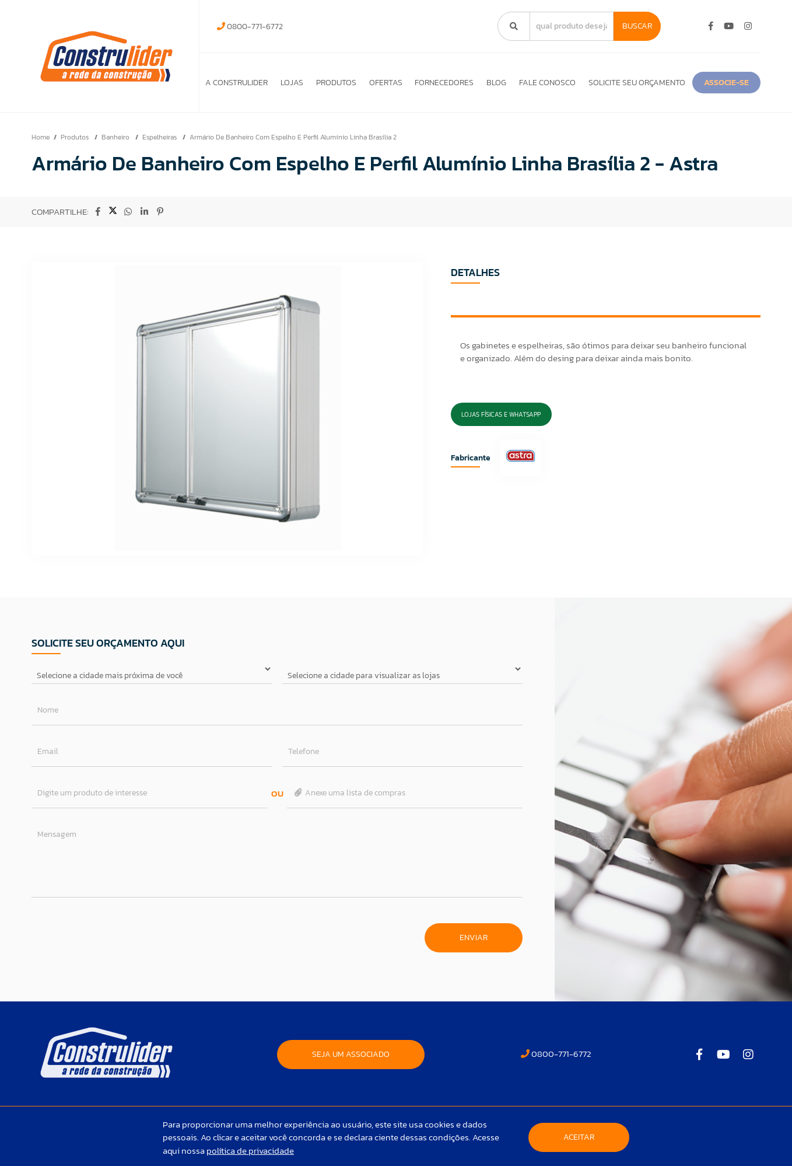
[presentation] (120, 962)
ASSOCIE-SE (242, 109)
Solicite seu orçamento (706, 82)
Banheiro (116, 167)
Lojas (299, 82)
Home (40, 167)
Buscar (637, 26)
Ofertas (413, 82)
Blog (545, 82)
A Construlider (233, 82)
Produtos (354, 82)
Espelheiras (160, 167)
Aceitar (578, 1137)
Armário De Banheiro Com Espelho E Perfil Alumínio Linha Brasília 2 (293, 167)
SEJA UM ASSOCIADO (351, 1084)
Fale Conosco (606, 82)
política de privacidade (250, 1150)
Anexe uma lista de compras (349, 822)
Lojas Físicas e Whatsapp (501, 444)
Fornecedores (482, 82)
